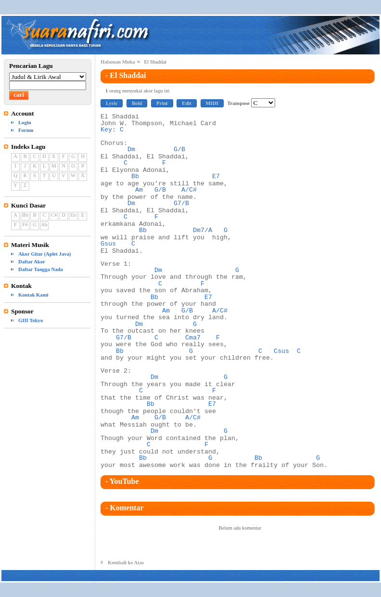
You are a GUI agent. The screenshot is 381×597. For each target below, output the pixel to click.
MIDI (212, 103)
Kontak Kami (33, 295)
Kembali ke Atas (126, 562)
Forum (25, 130)
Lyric (111, 103)
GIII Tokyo (30, 320)
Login (24, 122)
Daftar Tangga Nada (40, 269)
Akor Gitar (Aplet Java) (44, 254)
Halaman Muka (118, 62)
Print (162, 103)
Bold (137, 103)
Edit (186, 103)
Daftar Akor (31, 261)
